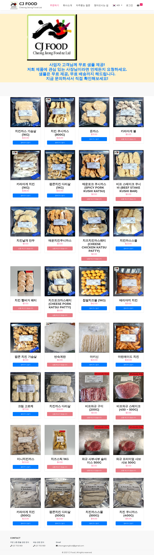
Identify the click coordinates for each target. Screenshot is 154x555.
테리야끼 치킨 (128, 300)
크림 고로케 (25, 406)
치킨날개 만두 (25, 240)
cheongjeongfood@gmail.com (70, 546)
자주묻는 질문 (83, 5)
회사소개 (67, 5)
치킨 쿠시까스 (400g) (128, 513)
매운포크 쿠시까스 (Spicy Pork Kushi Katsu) (94, 187)
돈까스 (94, 131)
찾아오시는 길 (101, 5)
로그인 (129, 5)
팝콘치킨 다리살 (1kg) (59, 185)
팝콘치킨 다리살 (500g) (59, 513)
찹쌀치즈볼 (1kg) (94, 300)
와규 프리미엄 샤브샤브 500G (128, 460)
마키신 (94, 356)
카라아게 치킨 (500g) (25, 513)
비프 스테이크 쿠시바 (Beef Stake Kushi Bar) (128, 187)
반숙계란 (60, 356)
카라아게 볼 (128, 131)
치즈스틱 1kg (60, 459)
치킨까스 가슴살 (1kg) (25, 132)
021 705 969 (16, 546)
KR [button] (116, 5)
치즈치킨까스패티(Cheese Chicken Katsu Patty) (94, 246)
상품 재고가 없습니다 (128, 139)
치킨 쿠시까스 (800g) (60, 132)
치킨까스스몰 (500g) (94, 513)
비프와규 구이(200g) (94, 407)
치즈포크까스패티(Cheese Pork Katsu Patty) (59, 304)
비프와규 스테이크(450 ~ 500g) (128, 407)
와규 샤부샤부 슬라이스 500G (94, 460)
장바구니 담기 (25, 142)
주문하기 (54, 5)
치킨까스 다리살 (59, 406)
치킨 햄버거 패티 (26, 300)
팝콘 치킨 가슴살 (26, 356)
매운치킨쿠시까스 (59, 240)
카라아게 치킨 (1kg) (25, 185)
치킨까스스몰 (128, 240)
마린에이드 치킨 (128, 356)
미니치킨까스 (25, 459)
